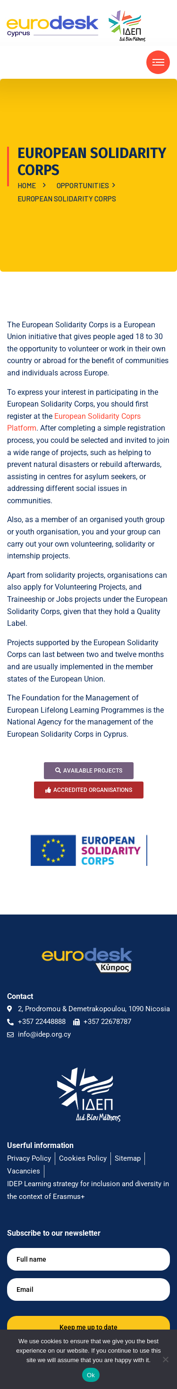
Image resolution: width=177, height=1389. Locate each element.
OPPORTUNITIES (84, 185)
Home (28, 185)
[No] (165, 1359)
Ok (91, 1375)
